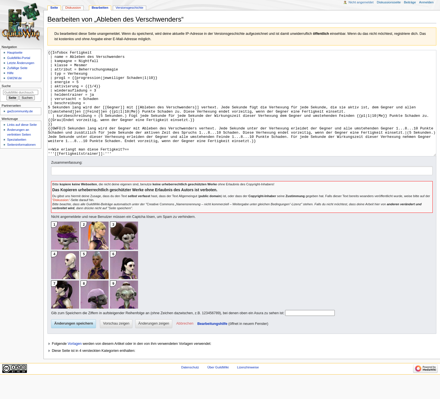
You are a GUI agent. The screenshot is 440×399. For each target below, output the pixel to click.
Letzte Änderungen (20, 63)
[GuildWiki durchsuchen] (20, 92)
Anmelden (426, 2)
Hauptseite (14, 52)
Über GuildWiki (218, 388)
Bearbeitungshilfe (212, 345)
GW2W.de (14, 78)
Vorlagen (75, 365)
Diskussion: (61, 221)
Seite (54, 7)
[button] (184, 344)
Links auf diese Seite (22, 124)
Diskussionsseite (389, 2)
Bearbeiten (100, 7)
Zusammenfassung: (66, 184)
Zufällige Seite (17, 68)
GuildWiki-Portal (18, 58)
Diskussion (73, 7)
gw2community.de (20, 111)
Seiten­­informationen (21, 144)
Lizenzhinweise (248, 388)
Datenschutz (190, 388)
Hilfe (10, 73)
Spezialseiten (16, 139)
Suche (6, 86)
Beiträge (410, 2)
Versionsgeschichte (129, 7)
